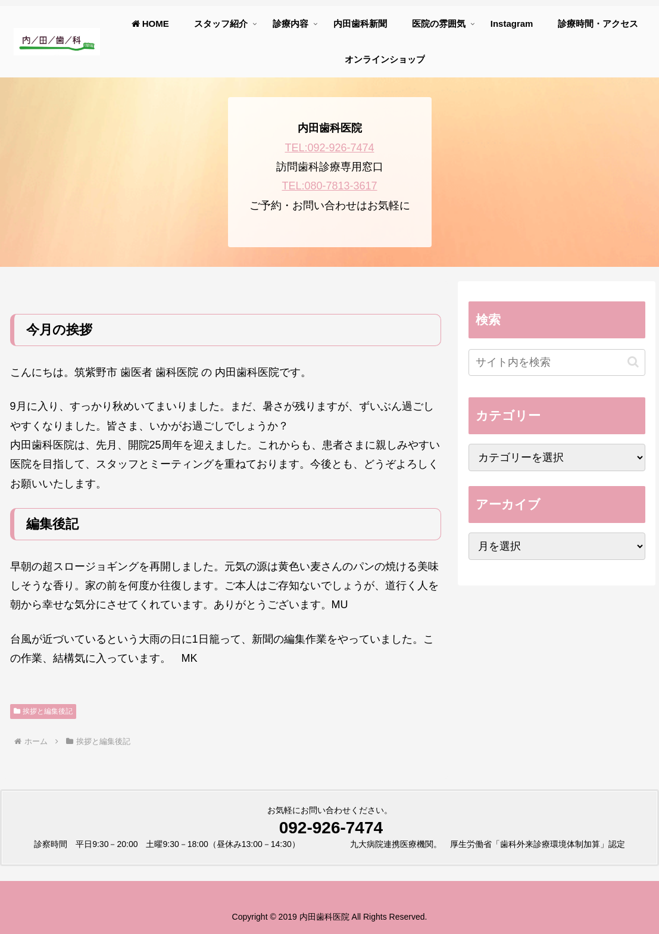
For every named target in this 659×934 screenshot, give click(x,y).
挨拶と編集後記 (43, 711)
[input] (557, 362)
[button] (633, 362)
